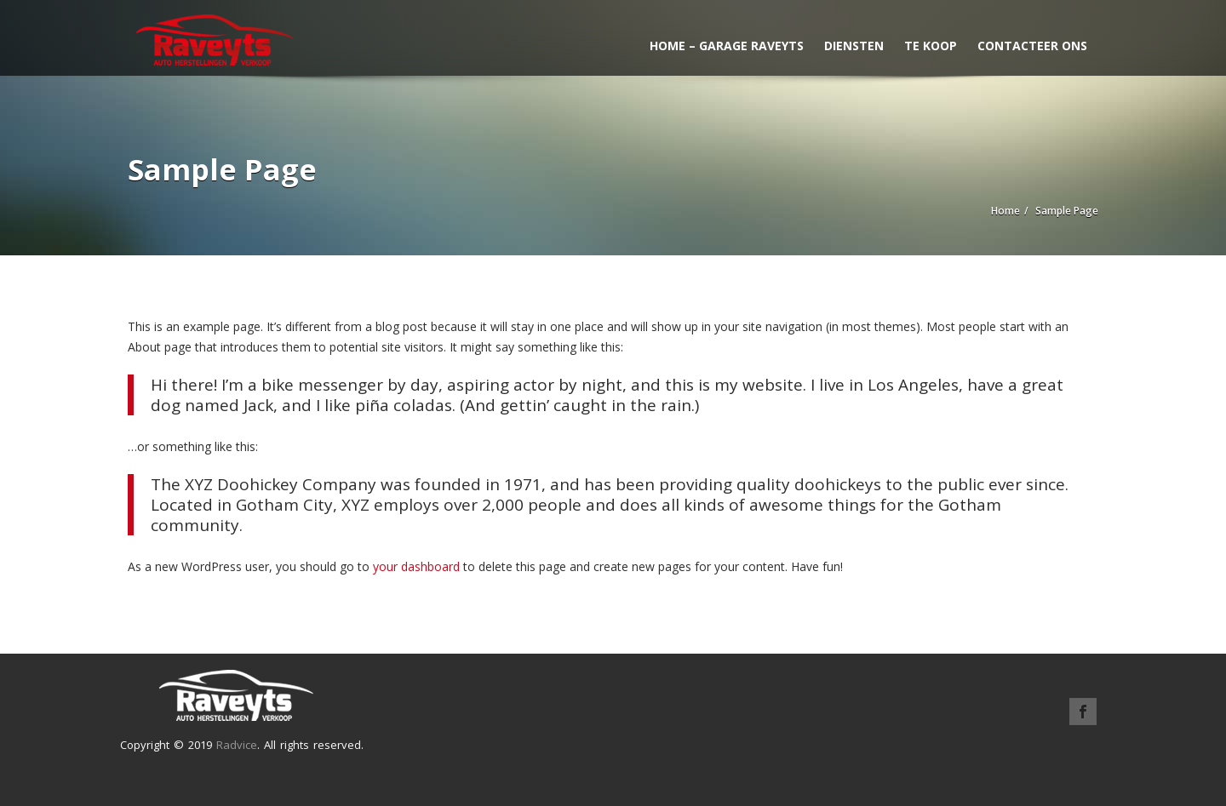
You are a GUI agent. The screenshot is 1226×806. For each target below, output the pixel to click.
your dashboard (416, 566)
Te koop (930, 45)
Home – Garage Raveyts (727, 45)
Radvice (236, 744)
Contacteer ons (1032, 45)
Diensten (854, 45)
